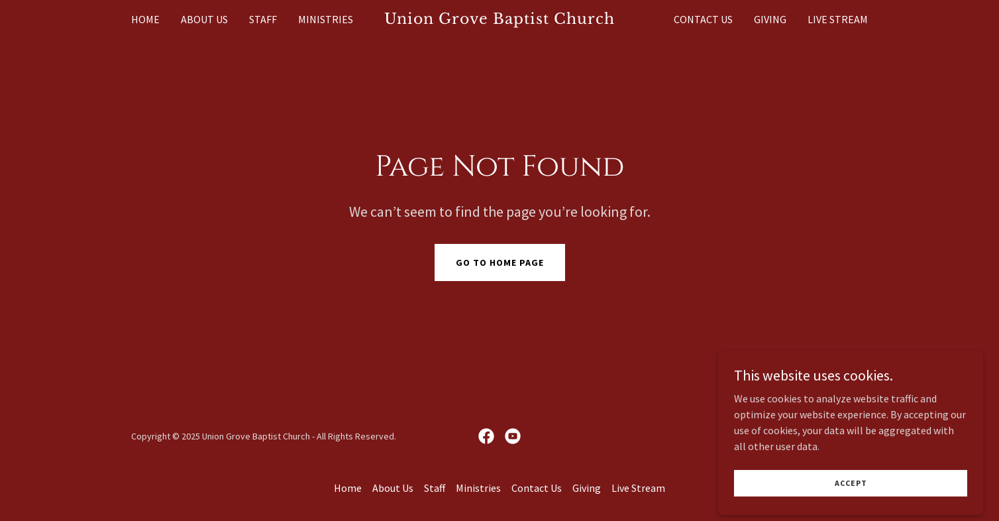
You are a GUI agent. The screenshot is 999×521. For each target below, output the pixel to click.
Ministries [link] (325, 19)
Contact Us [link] (703, 19)
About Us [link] (204, 19)
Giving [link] (770, 19)
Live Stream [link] (838, 19)
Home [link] (145, 19)
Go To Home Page (500, 262)
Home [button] (348, 487)
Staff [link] (263, 19)
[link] (500, 20)
